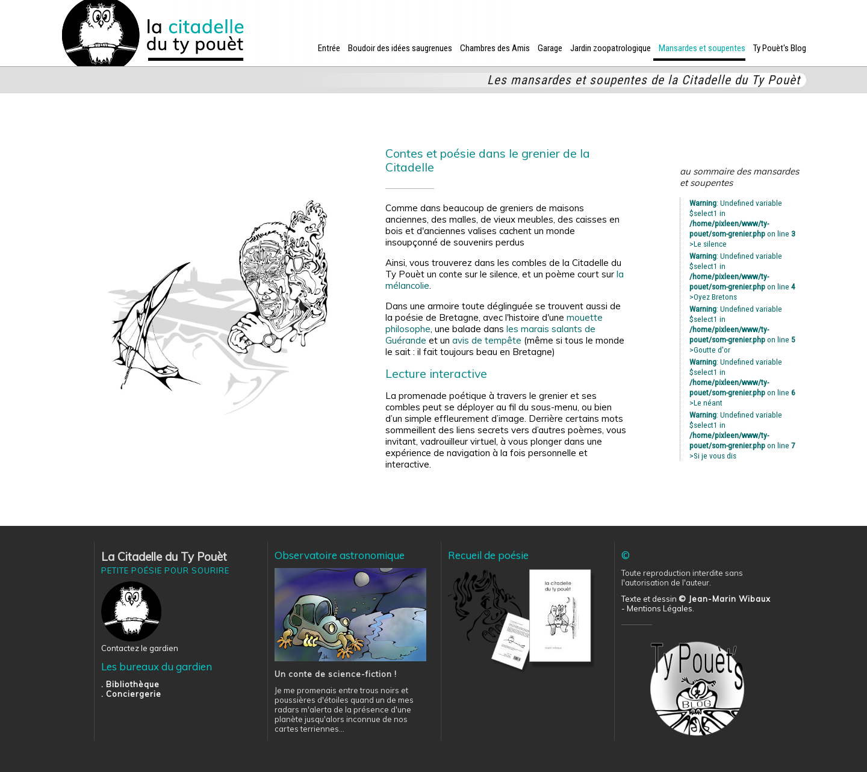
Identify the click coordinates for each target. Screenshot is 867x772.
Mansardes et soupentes (702, 48)
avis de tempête (486, 340)
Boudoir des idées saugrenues (400, 48)
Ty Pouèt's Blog (779, 48)
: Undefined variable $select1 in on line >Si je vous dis (742, 435)
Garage (550, 48)
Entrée (329, 48)
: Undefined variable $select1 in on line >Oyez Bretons (742, 276)
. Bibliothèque (130, 684)
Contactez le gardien (139, 648)
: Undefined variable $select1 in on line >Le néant (742, 382)
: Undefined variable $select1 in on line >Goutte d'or (742, 329)
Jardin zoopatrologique (610, 48)
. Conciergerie (131, 694)
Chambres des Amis (495, 48)
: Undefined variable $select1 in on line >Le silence (742, 223)
